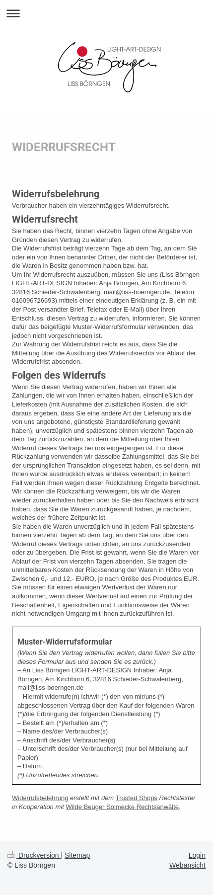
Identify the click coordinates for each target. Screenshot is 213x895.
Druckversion (34, 855)
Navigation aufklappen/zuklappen (106, 13)
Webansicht (187, 865)
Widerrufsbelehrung (40, 798)
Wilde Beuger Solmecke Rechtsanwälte (122, 807)
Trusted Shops (136, 798)
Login (197, 855)
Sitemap (77, 855)
